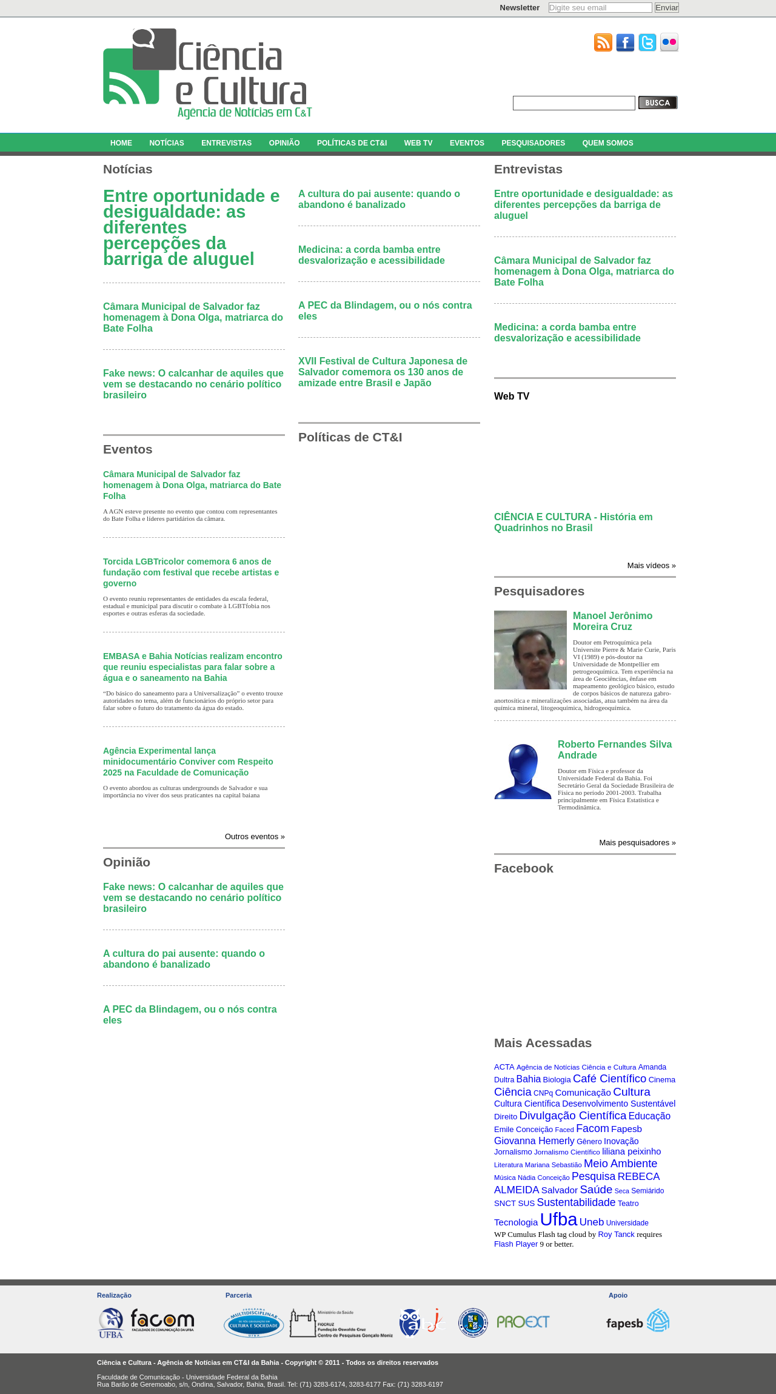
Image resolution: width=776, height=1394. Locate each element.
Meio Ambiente (621, 1163)
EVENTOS (467, 143)
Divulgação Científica (573, 1115)
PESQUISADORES (533, 143)
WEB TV (418, 143)
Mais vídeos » (651, 565)
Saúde (596, 1189)
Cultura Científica (527, 1103)
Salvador (559, 1190)
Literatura (508, 1164)
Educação (650, 1116)
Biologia (557, 1079)
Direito (505, 1116)
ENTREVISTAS (226, 143)
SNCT (505, 1203)
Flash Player (516, 1243)
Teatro (628, 1203)
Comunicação (582, 1092)
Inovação (621, 1141)
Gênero (589, 1142)
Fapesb (626, 1129)
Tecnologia (516, 1222)
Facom (592, 1128)
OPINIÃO (284, 143)
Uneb (592, 1222)
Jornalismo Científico (567, 1152)
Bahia (529, 1079)
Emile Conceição (523, 1129)
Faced (564, 1129)
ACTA (504, 1066)
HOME (121, 143)
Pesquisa (593, 1176)
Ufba (559, 1219)
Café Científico (609, 1078)
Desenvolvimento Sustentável (618, 1103)
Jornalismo (513, 1151)
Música (505, 1177)
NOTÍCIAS (166, 143)
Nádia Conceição (544, 1177)
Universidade (627, 1223)
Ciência (513, 1091)
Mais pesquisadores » (638, 842)
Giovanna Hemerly (534, 1140)
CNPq (543, 1093)
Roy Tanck (616, 1234)
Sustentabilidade (576, 1202)
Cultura (632, 1091)
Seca (622, 1191)
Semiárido (647, 1191)
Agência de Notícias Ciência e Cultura (577, 1067)
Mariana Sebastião (553, 1164)
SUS (526, 1203)
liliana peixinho (631, 1151)
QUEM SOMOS (608, 143)
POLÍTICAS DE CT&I (352, 143)
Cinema (662, 1079)
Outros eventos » (255, 836)
